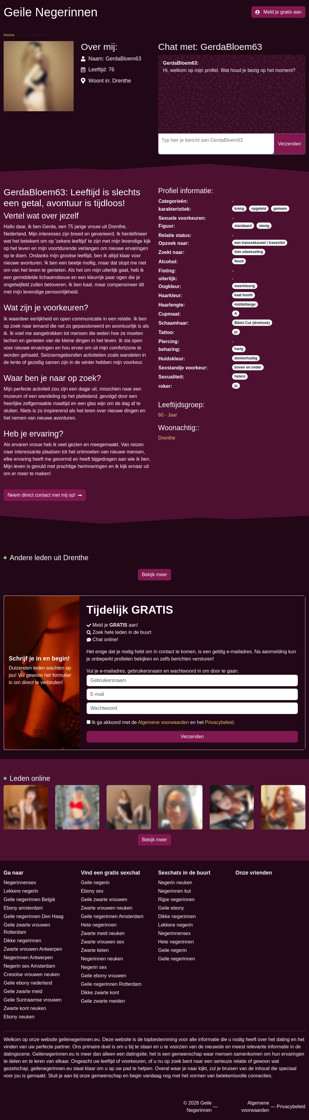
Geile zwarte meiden (103, 1001)
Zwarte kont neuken (25, 1008)
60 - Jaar (167, 414)
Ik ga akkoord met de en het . (161, 722)
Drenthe (166, 437)
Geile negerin (95, 882)
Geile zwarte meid (23, 991)
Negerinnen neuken (102, 958)
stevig (264, 226)
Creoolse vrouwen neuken (32, 974)
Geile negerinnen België (29, 899)
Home (9, 35)
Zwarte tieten (95, 950)
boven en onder (247, 367)
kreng (239, 208)
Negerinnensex (20, 882)
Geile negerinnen (176, 958)
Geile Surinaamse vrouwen (33, 999)
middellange (245, 304)
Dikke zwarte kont (100, 992)
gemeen (280, 208)
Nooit (239, 261)
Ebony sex (92, 891)
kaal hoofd (243, 295)
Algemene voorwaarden (163, 722)
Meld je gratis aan (278, 12)
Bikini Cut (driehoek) (252, 323)
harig (238, 349)
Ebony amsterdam (23, 908)
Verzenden (289, 143)
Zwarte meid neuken (103, 933)
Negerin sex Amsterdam (29, 966)
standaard (243, 226)
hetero (240, 376)
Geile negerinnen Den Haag (33, 916)
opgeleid (258, 208)
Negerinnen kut (174, 891)
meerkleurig (244, 286)
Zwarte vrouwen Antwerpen (33, 949)
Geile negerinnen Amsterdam (112, 916)
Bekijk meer (154, 574)
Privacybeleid (219, 722)
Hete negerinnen (98, 924)
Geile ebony (171, 908)
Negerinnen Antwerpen (28, 957)
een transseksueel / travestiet (259, 243)
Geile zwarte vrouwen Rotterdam (27, 928)
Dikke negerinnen (22, 940)
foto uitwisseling (248, 252)
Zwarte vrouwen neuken (106, 908)
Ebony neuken (19, 1016)
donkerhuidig (245, 358)
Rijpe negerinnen (176, 899)
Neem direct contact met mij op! (45, 495)
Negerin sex (94, 967)
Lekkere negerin (21, 891)
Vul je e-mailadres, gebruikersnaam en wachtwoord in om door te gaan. (192, 677)
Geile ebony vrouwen (103, 975)
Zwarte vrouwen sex (102, 941)
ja (235, 332)
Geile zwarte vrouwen (104, 899)
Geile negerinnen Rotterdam (111, 984)
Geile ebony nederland (28, 982)
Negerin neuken (175, 882)
